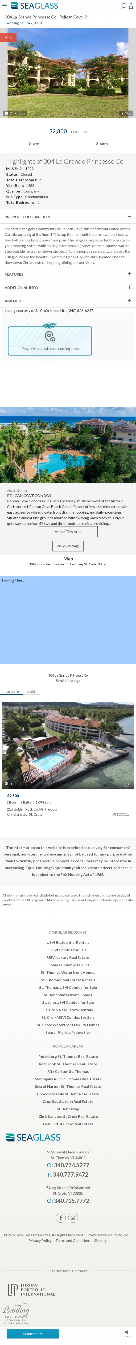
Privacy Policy (40, 1240)
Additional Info (21, 287)
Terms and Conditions (73, 1240)
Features (14, 274)
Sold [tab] (31, 691)
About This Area (68, 531)
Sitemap (100, 1240)
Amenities (15, 301)
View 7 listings (68, 546)
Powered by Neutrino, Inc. (108, 1235)
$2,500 (13, 795)
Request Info (33, 1334)
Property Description (27, 217)
